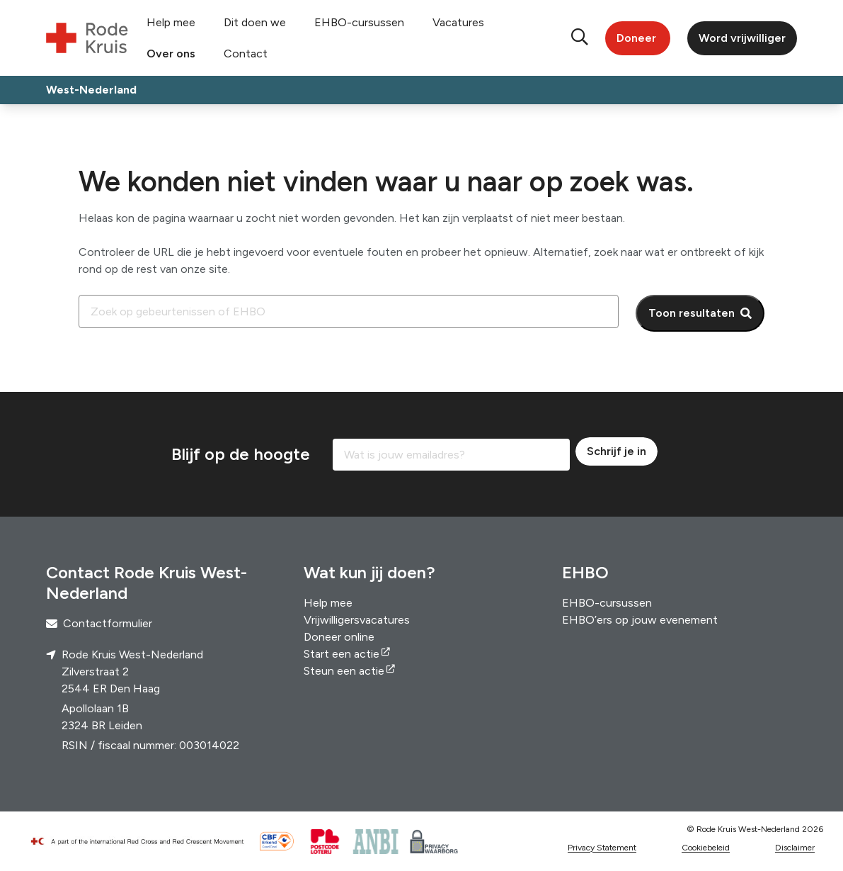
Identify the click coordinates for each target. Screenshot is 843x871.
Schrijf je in (616, 451)
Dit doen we (255, 22)
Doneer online (339, 637)
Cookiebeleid (706, 848)
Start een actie (341, 654)
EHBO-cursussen (359, 22)
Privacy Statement (602, 848)
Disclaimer (795, 848)
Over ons (171, 53)
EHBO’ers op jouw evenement (640, 619)
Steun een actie (344, 671)
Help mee (171, 22)
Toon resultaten (691, 313)
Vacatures (458, 22)
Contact (246, 53)
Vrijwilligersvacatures (357, 619)
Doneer (636, 38)
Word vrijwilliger (742, 38)
